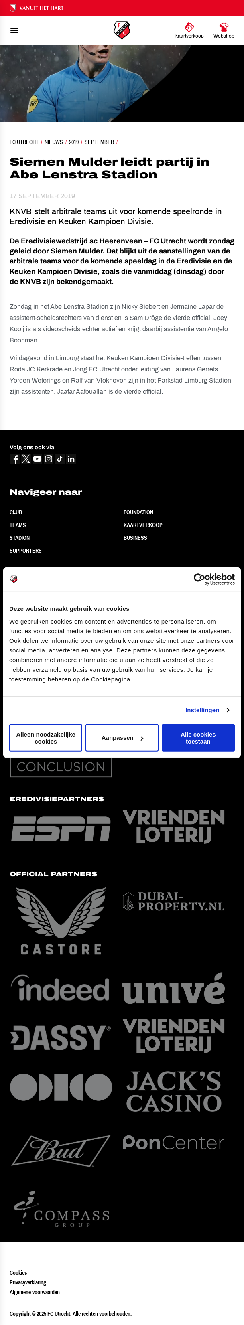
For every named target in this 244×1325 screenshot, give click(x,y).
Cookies (18, 1272)
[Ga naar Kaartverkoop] (189, 30)
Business (135, 537)
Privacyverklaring (28, 1282)
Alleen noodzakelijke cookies (45, 737)
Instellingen (202, 710)
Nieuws (54, 142)
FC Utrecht (24, 142)
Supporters (26, 550)
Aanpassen (122, 737)
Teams (18, 525)
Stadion (20, 537)
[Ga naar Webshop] (224, 30)
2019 (74, 142)
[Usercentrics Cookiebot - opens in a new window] (200, 579)
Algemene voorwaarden (35, 1292)
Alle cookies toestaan (198, 737)
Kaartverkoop (143, 525)
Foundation (138, 512)
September (99, 142)
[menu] (14, 30)
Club (16, 512)
